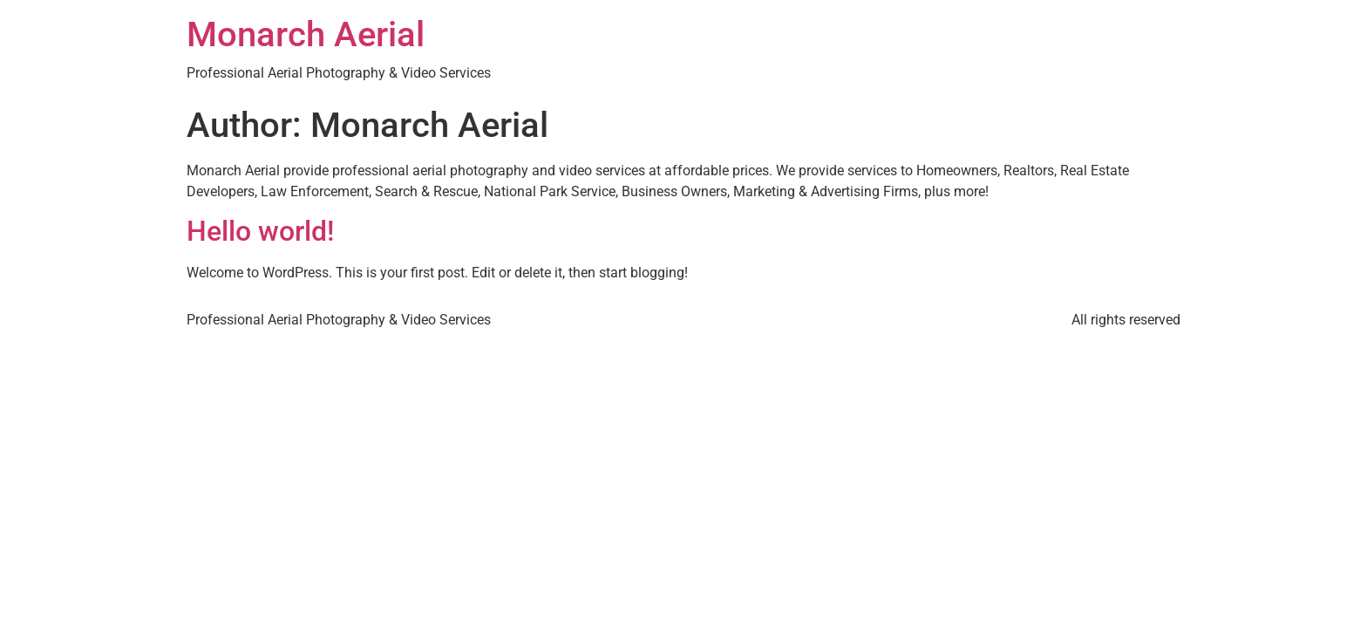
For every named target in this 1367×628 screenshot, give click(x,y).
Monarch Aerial (306, 34)
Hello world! (260, 231)
